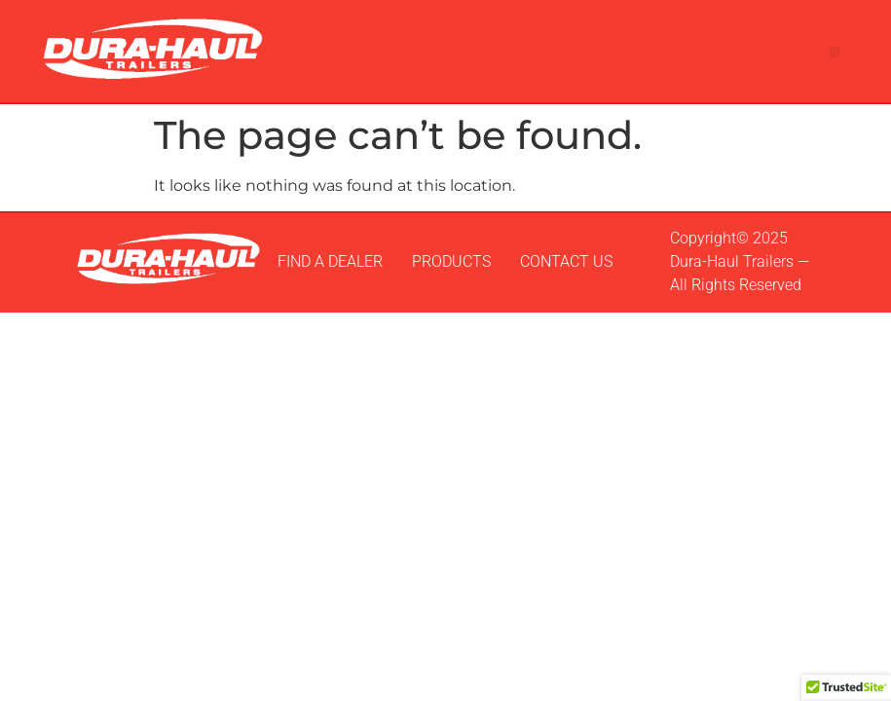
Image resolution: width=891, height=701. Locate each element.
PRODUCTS (451, 261)
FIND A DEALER (330, 261)
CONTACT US (566, 261)
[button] (835, 52)
